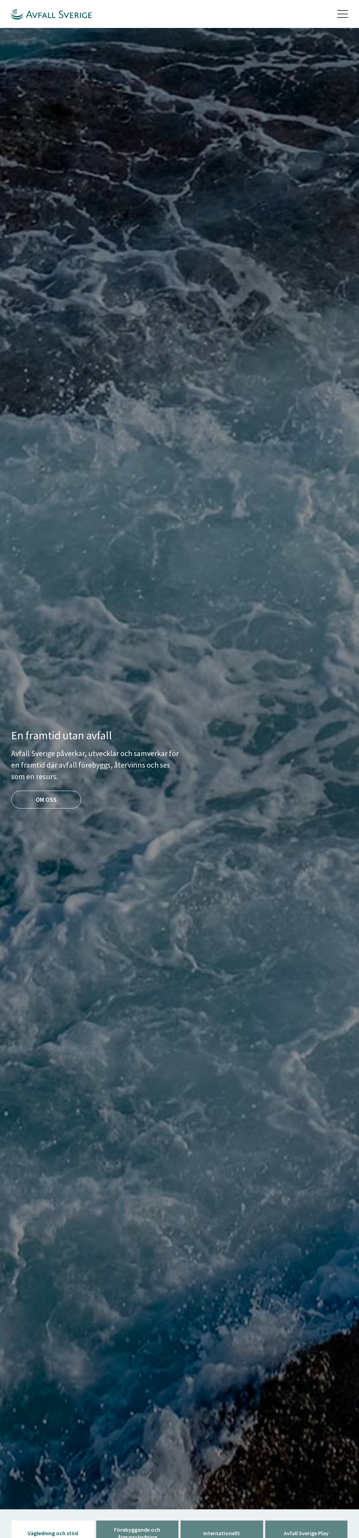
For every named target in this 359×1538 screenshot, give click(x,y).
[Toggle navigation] (342, 14)
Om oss (46, 800)
